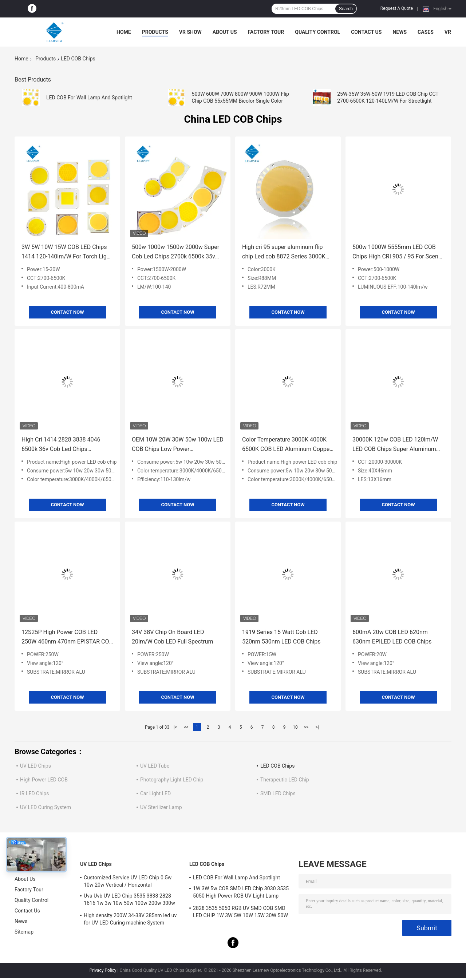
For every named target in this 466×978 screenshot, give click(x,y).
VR (448, 32)
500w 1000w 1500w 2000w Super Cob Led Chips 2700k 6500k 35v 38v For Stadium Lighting (175, 252)
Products (155, 32)
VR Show (190, 32)
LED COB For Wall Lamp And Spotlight (89, 97)
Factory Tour (266, 32)
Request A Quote (396, 8)
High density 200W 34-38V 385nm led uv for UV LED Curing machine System (130, 919)
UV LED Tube (154, 766)
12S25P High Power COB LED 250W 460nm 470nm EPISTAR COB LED (66, 637)
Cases (426, 32)
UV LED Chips (35, 766)
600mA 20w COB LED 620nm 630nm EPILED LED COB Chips (391, 637)
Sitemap (24, 932)
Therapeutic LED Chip (284, 780)
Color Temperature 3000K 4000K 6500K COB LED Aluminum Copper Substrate (287, 445)
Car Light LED (155, 793)
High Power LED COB (44, 780)
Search (346, 8)
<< (186, 727)
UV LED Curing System (45, 807)
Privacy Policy (103, 970)
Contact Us (366, 32)
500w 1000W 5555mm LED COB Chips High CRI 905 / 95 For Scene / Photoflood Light (396, 252)
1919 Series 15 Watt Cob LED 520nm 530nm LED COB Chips (281, 637)
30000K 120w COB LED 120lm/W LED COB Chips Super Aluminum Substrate (395, 445)
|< (175, 727)
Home (123, 32)
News (399, 32)
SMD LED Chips (278, 793)
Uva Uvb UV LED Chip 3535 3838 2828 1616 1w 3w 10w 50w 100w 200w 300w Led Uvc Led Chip (129, 900)
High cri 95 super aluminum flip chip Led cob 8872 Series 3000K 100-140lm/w (283, 252)
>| (317, 727)
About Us (225, 32)
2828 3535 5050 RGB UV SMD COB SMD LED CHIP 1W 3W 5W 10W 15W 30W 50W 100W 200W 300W (240, 912)
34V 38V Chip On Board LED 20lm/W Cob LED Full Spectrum (172, 637)
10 (295, 727)
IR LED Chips (34, 793)
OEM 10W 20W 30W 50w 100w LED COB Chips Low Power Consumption (178, 445)
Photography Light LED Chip (171, 780)
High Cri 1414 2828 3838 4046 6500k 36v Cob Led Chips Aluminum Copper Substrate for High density (62, 445)
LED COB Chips (277, 766)
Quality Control (317, 32)
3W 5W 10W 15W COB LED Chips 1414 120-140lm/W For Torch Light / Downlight (66, 252)
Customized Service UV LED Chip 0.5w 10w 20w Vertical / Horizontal (127, 881)
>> (306, 727)
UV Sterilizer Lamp (161, 807)
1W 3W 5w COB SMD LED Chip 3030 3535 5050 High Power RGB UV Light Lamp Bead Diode (241, 893)
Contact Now (67, 312)
